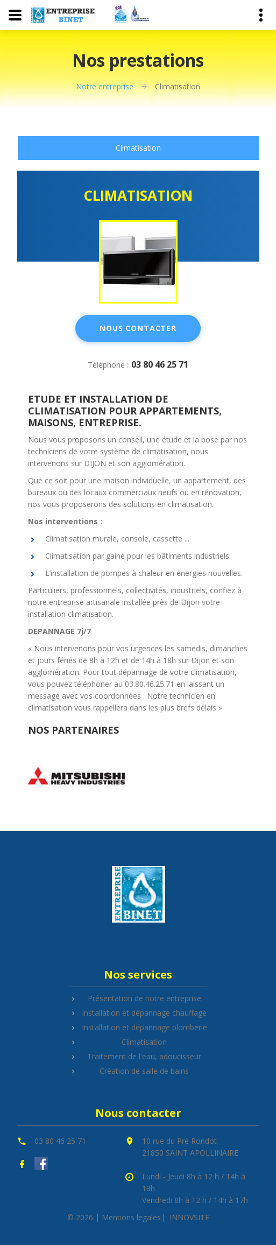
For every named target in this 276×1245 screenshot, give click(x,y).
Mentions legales (131, 1217)
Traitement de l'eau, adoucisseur (144, 1056)
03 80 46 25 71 (159, 364)
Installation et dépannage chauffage (144, 1013)
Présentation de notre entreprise (144, 998)
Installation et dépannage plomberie (144, 1027)
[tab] (138, 148)
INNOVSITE (189, 1217)
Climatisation (138, 148)
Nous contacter (138, 328)
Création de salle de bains (144, 1071)
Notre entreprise (104, 86)
